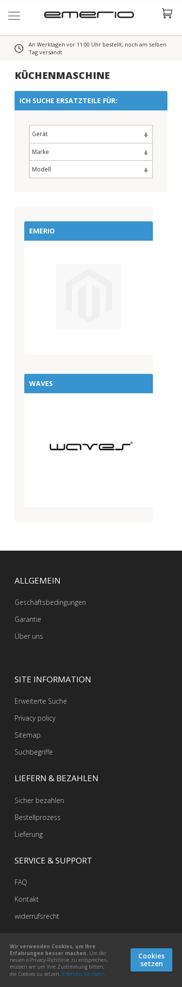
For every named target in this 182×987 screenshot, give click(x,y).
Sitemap (28, 735)
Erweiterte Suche (41, 701)
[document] (91, 960)
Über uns (29, 636)
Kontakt (27, 899)
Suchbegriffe (34, 751)
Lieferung (29, 834)
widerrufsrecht (37, 916)
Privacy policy (35, 718)
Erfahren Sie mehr (83, 974)
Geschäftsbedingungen (50, 602)
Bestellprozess (38, 817)
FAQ (21, 882)
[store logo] (91, 16)
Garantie (28, 619)
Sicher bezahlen (39, 800)
